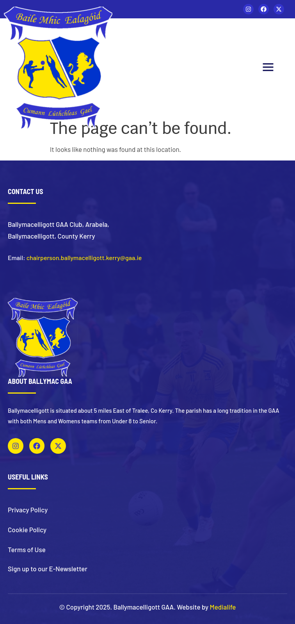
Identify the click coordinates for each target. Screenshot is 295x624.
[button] (268, 68)
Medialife (223, 607)
